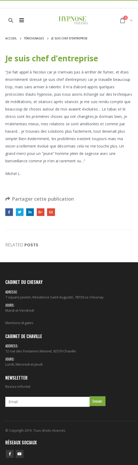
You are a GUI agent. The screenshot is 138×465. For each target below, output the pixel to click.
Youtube (20, 454)
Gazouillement (20, 212)
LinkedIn (30, 212)
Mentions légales (19, 322)
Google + (40, 212)
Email (51, 212)
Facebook (9, 212)
